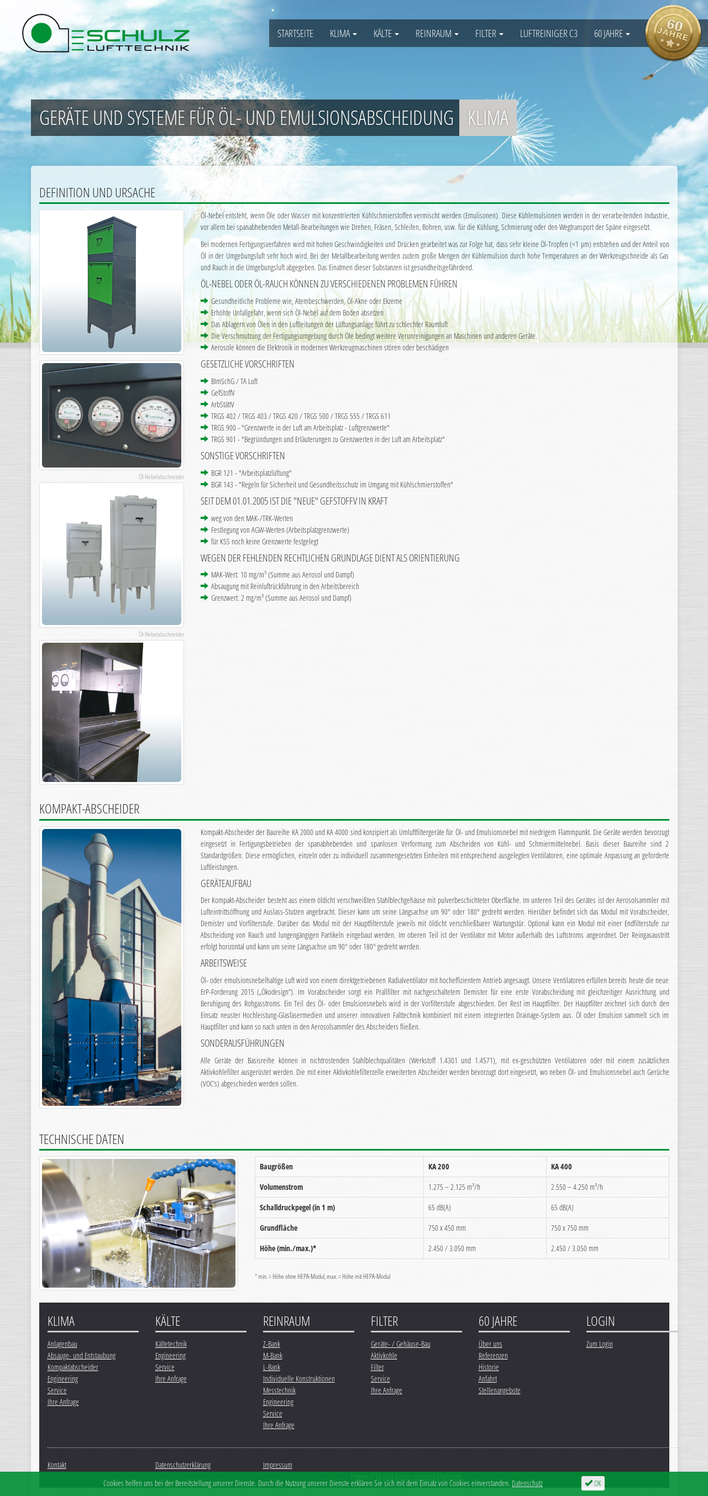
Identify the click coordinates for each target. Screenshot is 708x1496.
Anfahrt (488, 1378)
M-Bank (272, 1355)
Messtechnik (279, 1390)
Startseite (295, 33)
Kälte (386, 33)
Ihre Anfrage (63, 1402)
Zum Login (599, 1343)
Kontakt (57, 1465)
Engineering (63, 1378)
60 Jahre (612, 33)
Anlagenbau (62, 1343)
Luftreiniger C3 (549, 33)
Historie (489, 1367)
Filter (489, 33)
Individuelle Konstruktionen (299, 1378)
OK (593, 1483)
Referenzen (493, 1355)
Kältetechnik (171, 1343)
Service (57, 1390)
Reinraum (437, 33)
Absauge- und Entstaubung (82, 1355)
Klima (343, 33)
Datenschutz (527, 1483)
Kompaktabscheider (73, 1367)
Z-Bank (271, 1343)
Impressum (277, 1465)
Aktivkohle (384, 1355)
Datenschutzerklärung (183, 1465)
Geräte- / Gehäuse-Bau (401, 1343)
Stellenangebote (500, 1390)
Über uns (490, 1343)
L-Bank (271, 1367)
